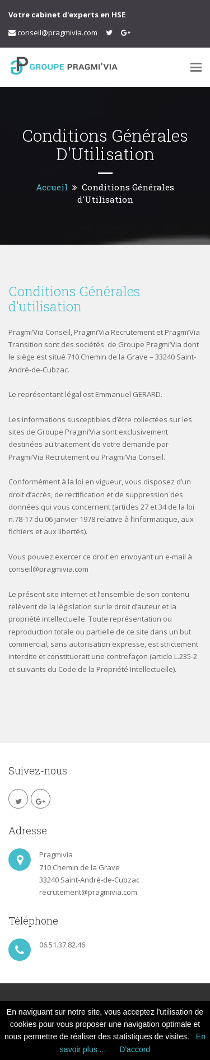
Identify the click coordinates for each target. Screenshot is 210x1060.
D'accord (134, 1049)
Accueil (52, 187)
